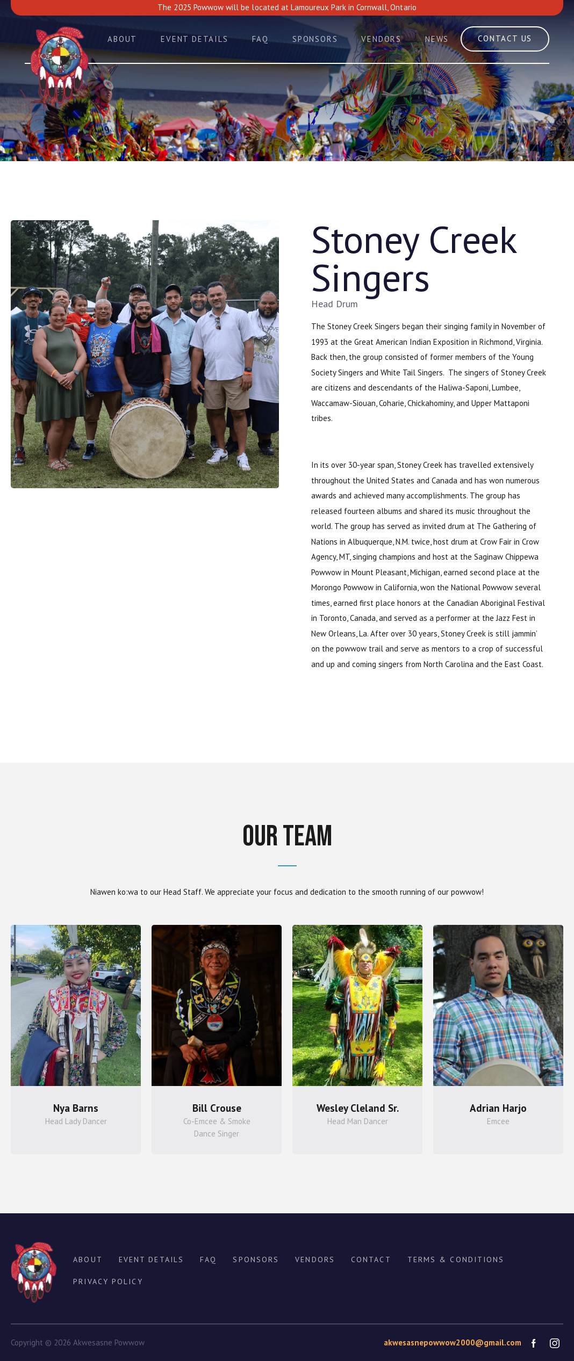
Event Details (194, 39)
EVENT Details (151, 1259)
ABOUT (88, 1259)
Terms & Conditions (456, 1259)
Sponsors (315, 39)
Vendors (381, 39)
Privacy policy (107, 1281)
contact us (505, 38)
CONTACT (371, 1259)
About (122, 39)
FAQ (260, 39)
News (437, 39)
